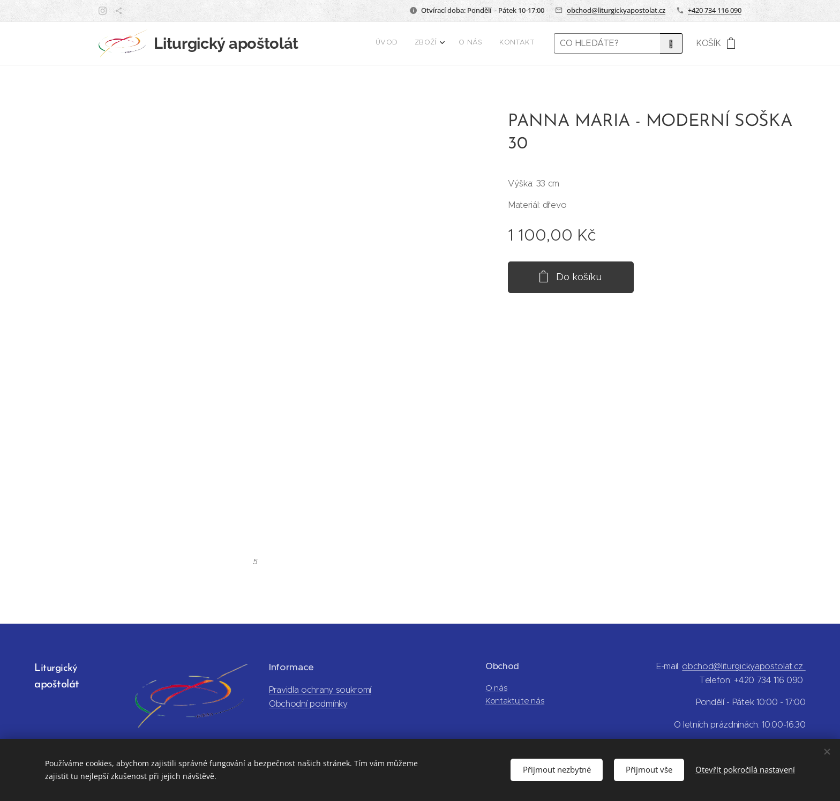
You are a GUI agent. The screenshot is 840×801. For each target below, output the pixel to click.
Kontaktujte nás (514, 700)
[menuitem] (480, 43)
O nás (496, 688)
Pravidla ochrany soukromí (320, 690)
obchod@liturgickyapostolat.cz (616, 10)
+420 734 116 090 (714, 10)
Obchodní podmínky (308, 704)
